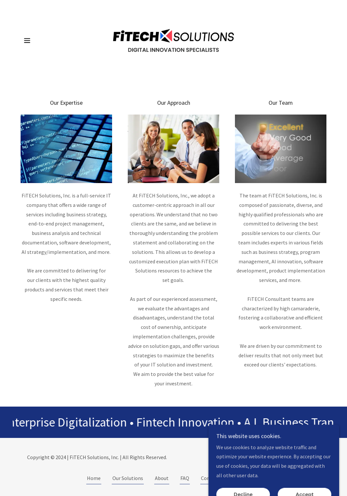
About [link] (162, 478)
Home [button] (94, 478)
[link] (173, 40)
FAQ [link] (184, 478)
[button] (27, 40)
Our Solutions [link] (127, 478)
